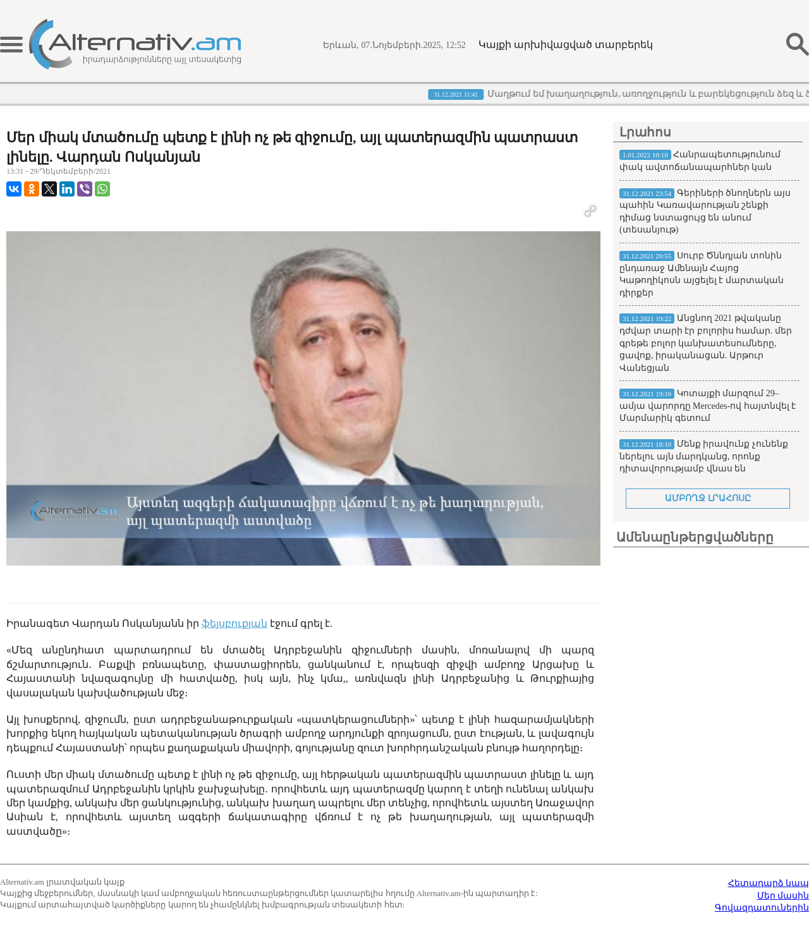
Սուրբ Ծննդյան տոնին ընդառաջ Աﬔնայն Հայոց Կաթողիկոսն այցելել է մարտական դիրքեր (701, 274)
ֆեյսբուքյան (234, 623)
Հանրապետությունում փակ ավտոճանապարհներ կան (700, 161)
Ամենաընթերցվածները (695, 537)
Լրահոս (645, 132)
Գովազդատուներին (762, 907)
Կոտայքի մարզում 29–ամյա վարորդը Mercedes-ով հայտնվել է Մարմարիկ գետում (707, 406)
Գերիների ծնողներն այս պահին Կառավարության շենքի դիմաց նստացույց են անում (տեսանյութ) (705, 211)
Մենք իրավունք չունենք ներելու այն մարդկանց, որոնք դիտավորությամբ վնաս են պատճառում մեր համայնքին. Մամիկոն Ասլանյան (703, 468)
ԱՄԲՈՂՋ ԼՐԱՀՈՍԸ (708, 498)
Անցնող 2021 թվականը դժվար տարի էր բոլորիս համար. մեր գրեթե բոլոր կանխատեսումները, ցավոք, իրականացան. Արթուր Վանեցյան (705, 342)
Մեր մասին (783, 895)
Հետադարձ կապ (769, 883)
